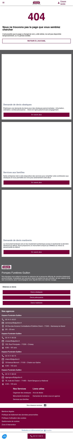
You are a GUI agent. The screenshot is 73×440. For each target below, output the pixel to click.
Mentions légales (8, 411)
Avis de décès (38, 393)
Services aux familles (21, 399)
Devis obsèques (36, 292)
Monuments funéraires (21, 396)
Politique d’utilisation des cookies (14, 418)
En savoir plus (36, 115)
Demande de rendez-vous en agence (46, 396)
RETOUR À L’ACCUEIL (36, 41)
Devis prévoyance (36, 297)
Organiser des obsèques (22, 393)
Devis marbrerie (36, 303)
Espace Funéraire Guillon (12, 315)
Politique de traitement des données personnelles (20, 415)
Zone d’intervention (9, 425)
